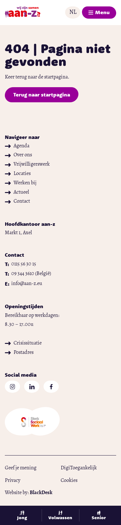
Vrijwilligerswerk (27, 164)
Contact (17, 201)
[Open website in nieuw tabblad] (60, 423)
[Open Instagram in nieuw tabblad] (12, 386)
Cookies (69, 480)
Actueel (17, 192)
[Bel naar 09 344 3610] (28, 274)
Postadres (19, 352)
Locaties (18, 173)
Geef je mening (20, 468)
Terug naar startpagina (41, 94)
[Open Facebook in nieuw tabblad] (51, 386)
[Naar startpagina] (22, 12)
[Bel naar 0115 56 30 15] (20, 264)
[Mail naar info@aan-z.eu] (23, 284)
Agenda (17, 146)
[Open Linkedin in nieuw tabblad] (31, 386)
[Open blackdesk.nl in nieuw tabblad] (41, 492)
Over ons (18, 155)
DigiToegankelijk (79, 468)
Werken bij (20, 183)
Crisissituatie (23, 343)
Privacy (12, 480)
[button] (72, 12)
